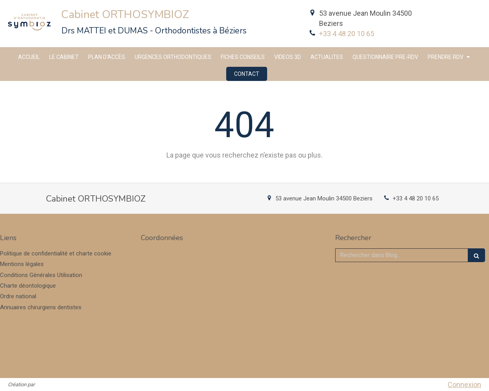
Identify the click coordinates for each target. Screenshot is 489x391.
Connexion (464, 384)
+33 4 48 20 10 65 (346, 33)
